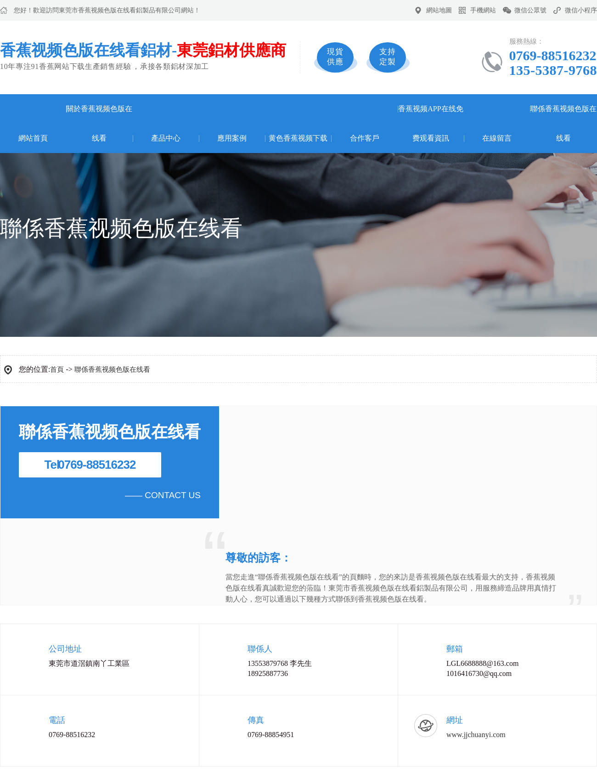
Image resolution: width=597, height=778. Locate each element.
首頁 (57, 369)
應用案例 (232, 138)
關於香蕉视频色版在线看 (99, 123)
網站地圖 (439, 10)
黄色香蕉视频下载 (298, 138)
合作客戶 (364, 138)
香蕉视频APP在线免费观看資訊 (430, 123)
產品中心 (165, 138)
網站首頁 (33, 138)
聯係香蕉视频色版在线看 (563, 123)
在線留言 (497, 138)
